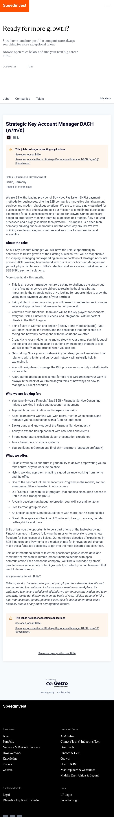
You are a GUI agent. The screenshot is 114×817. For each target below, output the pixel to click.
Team (6, 736)
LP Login (66, 794)
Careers (7, 770)
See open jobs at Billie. (28, 154)
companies (22, 98)
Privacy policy (47, 692)
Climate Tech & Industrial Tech (80, 741)
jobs (6, 98)
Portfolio (8, 741)
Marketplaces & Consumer (77, 770)
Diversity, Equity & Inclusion (21, 800)
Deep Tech (67, 747)
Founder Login (69, 800)
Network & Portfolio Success (21, 747)
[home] (14, 6)
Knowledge (10, 758)
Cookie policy (63, 692)
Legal (6, 794)
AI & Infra (67, 736)
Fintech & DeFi (70, 753)
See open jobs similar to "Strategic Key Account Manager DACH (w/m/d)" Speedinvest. (57, 161)
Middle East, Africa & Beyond (79, 775)
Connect (8, 764)
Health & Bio (68, 764)
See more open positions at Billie (57, 653)
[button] (108, 6)
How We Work (12, 753)
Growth (65, 758)
